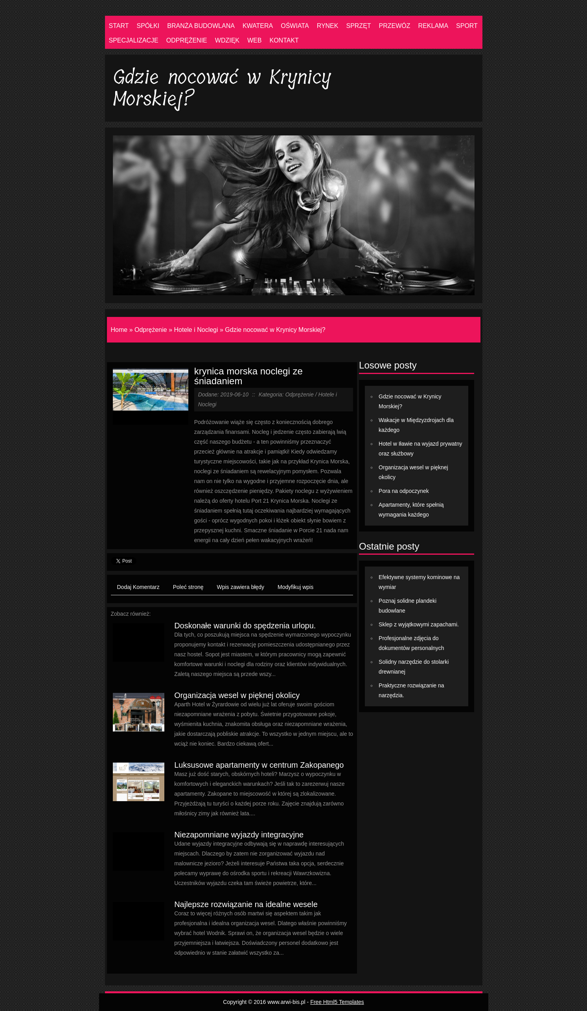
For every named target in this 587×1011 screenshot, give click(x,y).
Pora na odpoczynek (404, 491)
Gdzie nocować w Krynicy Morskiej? (275, 329)
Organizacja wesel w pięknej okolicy (237, 695)
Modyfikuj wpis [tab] (295, 587)
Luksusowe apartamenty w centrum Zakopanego (259, 765)
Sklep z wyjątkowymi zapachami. (419, 624)
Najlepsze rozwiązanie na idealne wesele (246, 904)
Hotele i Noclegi (196, 329)
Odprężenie (150, 329)
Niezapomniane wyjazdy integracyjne (239, 834)
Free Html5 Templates (337, 1002)
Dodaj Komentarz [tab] (138, 587)
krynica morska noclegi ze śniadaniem (248, 376)
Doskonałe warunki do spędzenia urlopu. (245, 625)
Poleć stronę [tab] (188, 587)
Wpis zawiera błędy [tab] (241, 587)
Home (119, 329)
